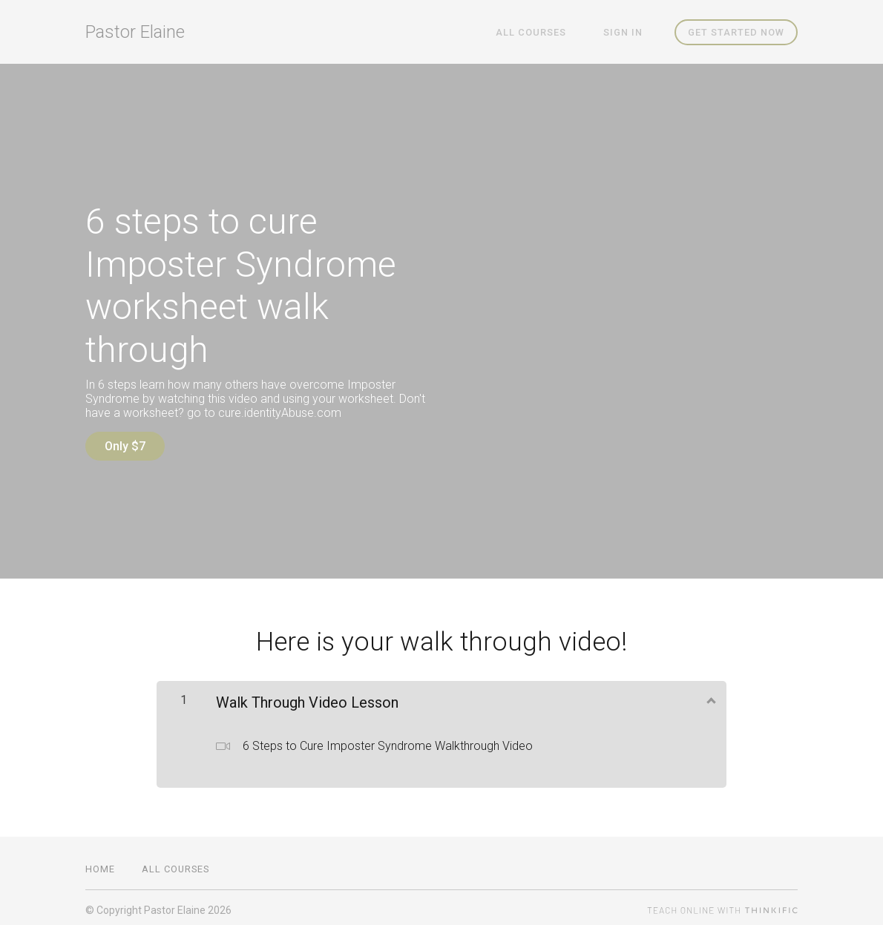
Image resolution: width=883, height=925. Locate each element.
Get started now (736, 32)
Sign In (628, 32)
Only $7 (125, 446)
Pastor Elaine (135, 32)
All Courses (546, 32)
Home (100, 863)
